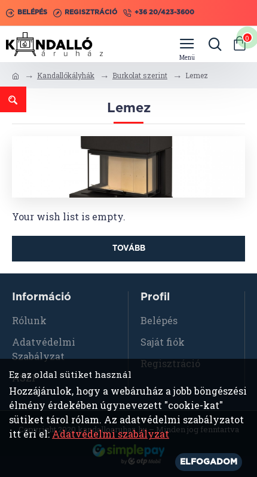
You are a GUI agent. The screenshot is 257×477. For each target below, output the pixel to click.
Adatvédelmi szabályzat (110, 433)
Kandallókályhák (65, 75)
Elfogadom (208, 462)
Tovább (128, 249)
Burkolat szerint (139, 75)
